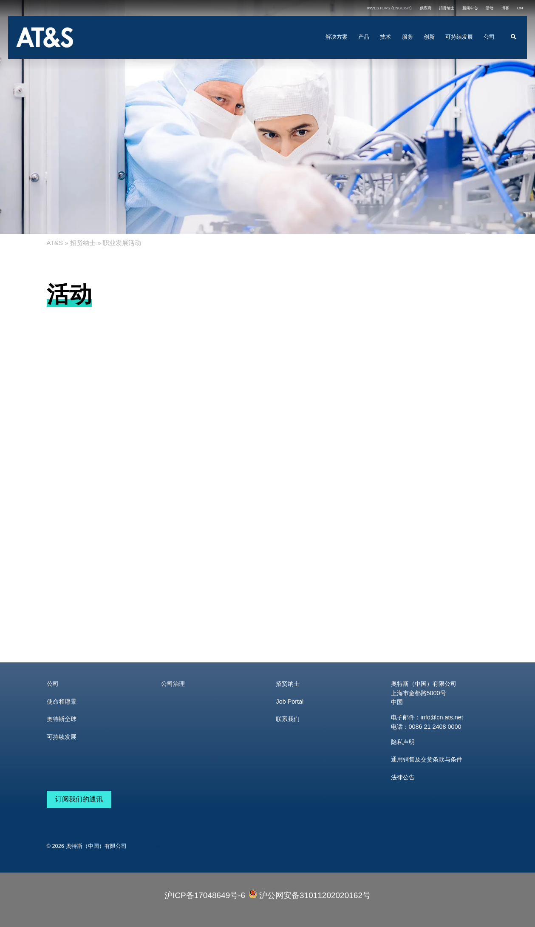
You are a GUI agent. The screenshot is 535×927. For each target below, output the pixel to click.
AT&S (55, 242)
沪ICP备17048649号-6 (204, 895)
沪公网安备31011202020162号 (310, 895)
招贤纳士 (83, 242)
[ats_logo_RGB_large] (44, 20)
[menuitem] (520, 8)
